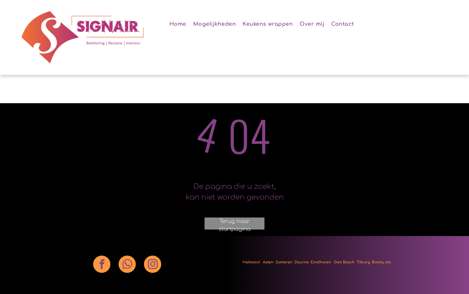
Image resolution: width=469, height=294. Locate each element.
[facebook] (101, 265)
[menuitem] (180, 24)
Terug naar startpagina (234, 224)
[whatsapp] (127, 265)
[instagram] (152, 265)
